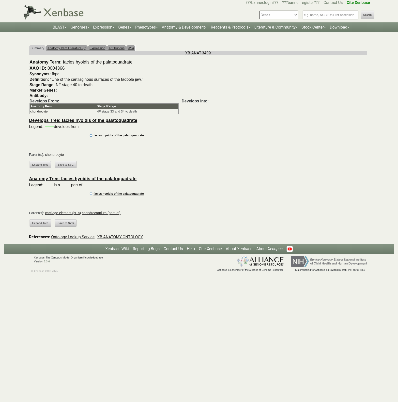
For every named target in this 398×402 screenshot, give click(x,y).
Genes (123, 27)
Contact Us (333, 2)
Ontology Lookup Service (72, 237)
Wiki (131, 48)
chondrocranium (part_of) (101, 213)
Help (191, 248)
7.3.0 (47, 261)
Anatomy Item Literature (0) (66, 48)
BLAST (58, 27)
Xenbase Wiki (117, 248)
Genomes (78, 27)
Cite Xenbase (210, 248)
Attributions (116, 48)
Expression (102, 27)
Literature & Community (275, 27)
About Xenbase (239, 248)
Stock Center (313, 27)
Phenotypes (145, 27)
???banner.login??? (262, 2)
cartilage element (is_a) (63, 213)
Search (367, 14)
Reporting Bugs (146, 248)
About (269, 248)
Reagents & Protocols (229, 27)
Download (338, 27)
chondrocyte (39, 111)
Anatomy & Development (183, 27)
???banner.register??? (301, 2)
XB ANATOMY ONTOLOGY (120, 237)
